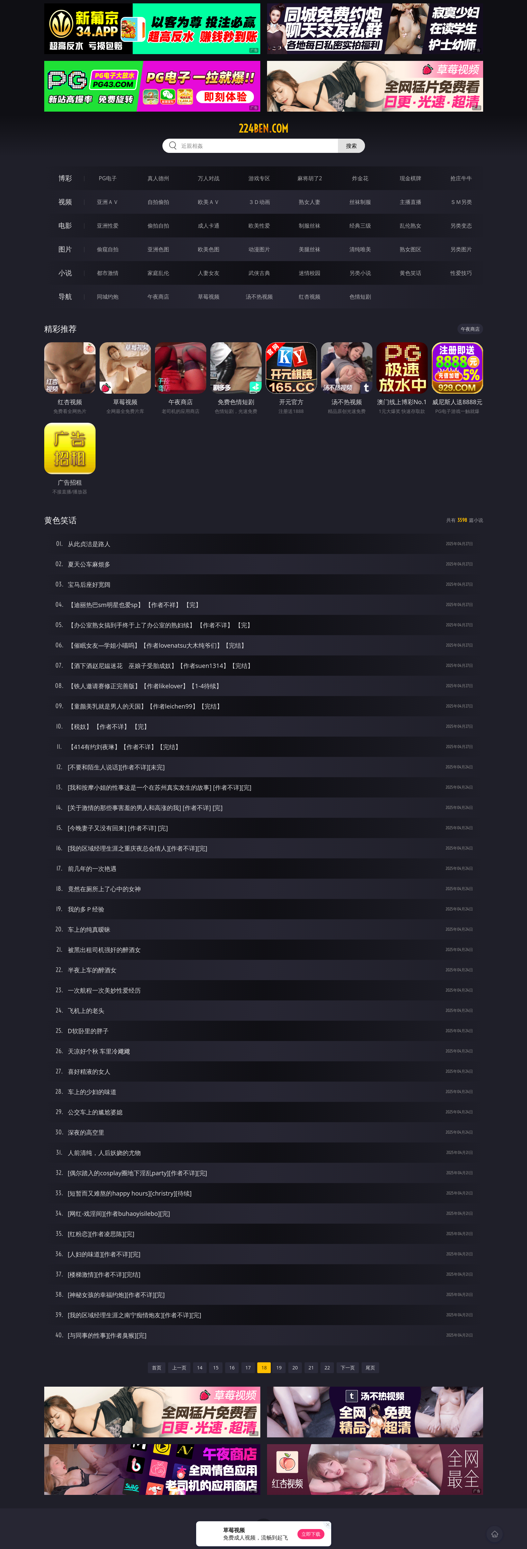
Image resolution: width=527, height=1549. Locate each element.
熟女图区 (410, 249)
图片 (65, 249)
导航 (65, 296)
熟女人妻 (309, 202)
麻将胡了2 (309, 178)
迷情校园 (309, 273)
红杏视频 (309, 296)
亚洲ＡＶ (107, 202)
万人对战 (208, 178)
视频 (65, 201)
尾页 (370, 1367)
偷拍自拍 (158, 225)
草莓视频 (208, 296)
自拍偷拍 (158, 202)
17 (248, 1367)
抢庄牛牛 (461, 178)
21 (311, 1367)
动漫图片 (259, 249)
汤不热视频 (259, 296)
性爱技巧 (461, 273)
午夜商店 (158, 296)
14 (200, 1367)
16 (232, 1367)
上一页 (179, 1367)
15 (215, 1367)
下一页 (348, 1367)
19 (279, 1367)
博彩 (65, 178)
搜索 (351, 145)
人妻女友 (208, 273)
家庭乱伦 (158, 273)
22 (327, 1367)
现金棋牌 (410, 178)
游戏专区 (259, 178)
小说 (65, 272)
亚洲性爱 (107, 225)
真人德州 (158, 178)
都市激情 (107, 273)
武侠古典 (259, 273)
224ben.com (263, 128)
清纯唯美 (360, 249)
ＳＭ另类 (461, 202)
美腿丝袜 (309, 249)
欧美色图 (208, 249)
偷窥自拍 (107, 249)
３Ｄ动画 (259, 202)
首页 (156, 1367)
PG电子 (108, 178)
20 (295, 1367)
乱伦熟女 (410, 225)
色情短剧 (360, 296)
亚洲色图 (158, 249)
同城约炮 (107, 296)
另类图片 (461, 249)
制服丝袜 (309, 225)
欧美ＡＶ (208, 202)
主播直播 (410, 202)
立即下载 (310, 1534)
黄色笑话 (410, 273)
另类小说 (360, 273)
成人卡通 (208, 225)
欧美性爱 (259, 225)
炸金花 (360, 178)
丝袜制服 (360, 202)
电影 (65, 225)
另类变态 (461, 225)
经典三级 (360, 225)
